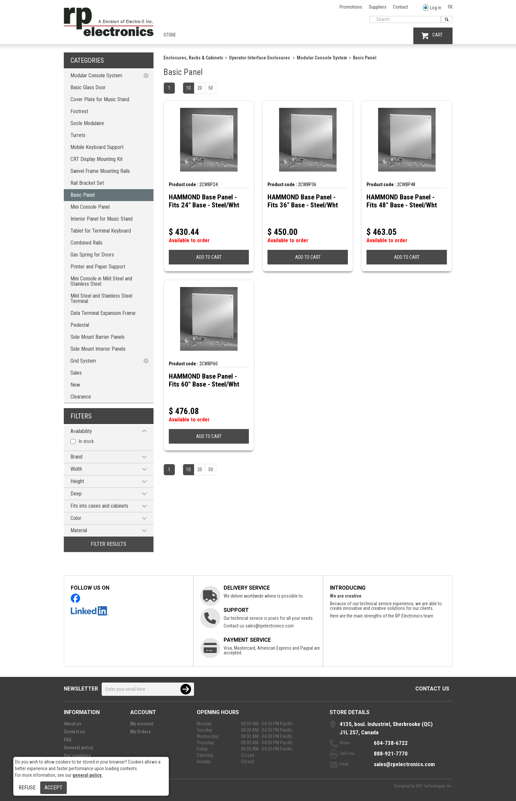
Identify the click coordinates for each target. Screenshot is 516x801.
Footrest (79, 111)
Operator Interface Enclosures (260, 57)
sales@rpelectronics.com (269, 625)
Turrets (77, 135)
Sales (76, 373)
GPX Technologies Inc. (434, 786)
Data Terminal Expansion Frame (103, 313)
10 (188, 88)
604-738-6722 (391, 743)
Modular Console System (96, 75)
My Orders (140, 731)
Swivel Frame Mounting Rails (100, 171)
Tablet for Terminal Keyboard (100, 231)
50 (210, 88)
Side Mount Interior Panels (98, 349)
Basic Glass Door (88, 87)
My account (141, 723)
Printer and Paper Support (97, 266)
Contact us (432, 689)
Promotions (351, 7)
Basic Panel (82, 195)
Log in (432, 8)
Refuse (27, 787)
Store (169, 34)
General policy (78, 747)
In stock (86, 441)
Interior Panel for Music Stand (101, 219)
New (75, 385)
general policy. (87, 775)
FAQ (67, 739)
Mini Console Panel (90, 207)
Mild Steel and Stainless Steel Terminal (101, 298)
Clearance (80, 397)
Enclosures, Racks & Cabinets (193, 57)
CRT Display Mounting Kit (96, 159)
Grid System (83, 361)
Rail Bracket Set (87, 183)
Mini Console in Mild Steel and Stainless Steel (101, 281)
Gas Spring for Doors (92, 255)
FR (450, 7)
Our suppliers (77, 755)
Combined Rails (86, 243)
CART (432, 35)
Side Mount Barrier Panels (97, 337)
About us (72, 723)
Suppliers (377, 7)
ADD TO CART (209, 257)
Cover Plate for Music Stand (99, 99)
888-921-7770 (391, 753)
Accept (53, 787)
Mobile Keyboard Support (97, 147)
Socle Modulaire (87, 123)
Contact (400, 7)
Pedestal (79, 325)
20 (199, 88)
